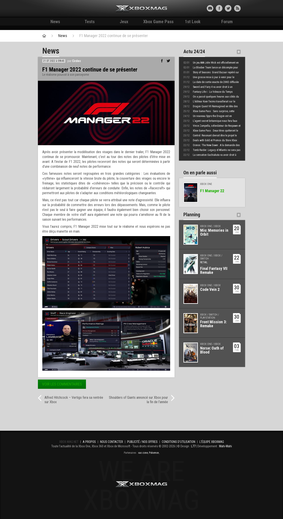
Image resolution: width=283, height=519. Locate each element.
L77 (193, 446)
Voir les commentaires (62, 384)
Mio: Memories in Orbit (214, 232)
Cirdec (76, 61)
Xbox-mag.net (142, 9)
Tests (90, 21)
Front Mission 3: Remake (213, 324)
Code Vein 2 (210, 289)
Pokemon (154, 452)
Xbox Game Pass (158, 21)
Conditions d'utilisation (178, 442)
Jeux (124, 21)
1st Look (193, 21)
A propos (89, 442)
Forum (227, 21)
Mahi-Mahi (225, 446)
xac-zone (143, 452)
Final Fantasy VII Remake (213, 270)
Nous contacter (111, 442)
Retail (204, 262)
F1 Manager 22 (212, 190)
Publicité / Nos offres (142, 442)
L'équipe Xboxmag (211, 442)
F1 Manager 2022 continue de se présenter (113, 36)
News (55, 21)
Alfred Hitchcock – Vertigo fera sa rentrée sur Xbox (74, 399)
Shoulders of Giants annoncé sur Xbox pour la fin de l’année (138, 399)
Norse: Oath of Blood (212, 350)
